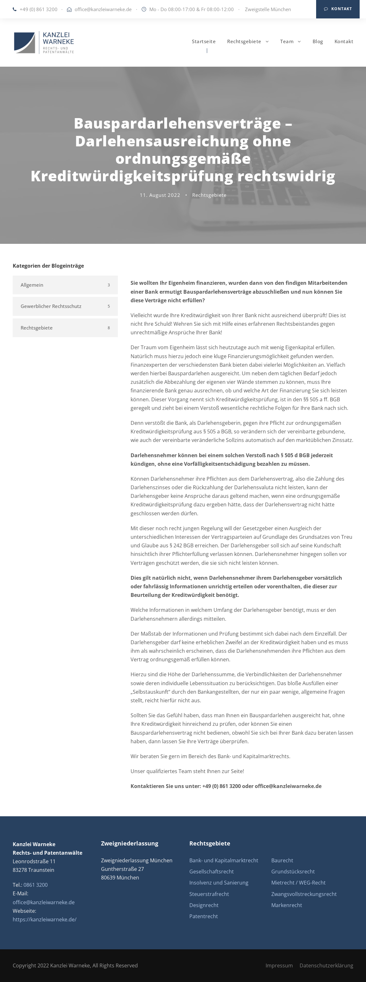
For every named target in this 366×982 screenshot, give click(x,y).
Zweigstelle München (268, 9)
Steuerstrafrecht (209, 894)
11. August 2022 (160, 195)
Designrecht (204, 905)
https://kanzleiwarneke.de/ (45, 919)
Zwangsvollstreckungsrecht (304, 894)
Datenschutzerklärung (326, 965)
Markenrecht (286, 905)
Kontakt (338, 8)
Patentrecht (203, 916)
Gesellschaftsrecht (211, 871)
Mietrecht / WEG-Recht (298, 882)
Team (287, 41)
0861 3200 (36, 884)
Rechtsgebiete (244, 41)
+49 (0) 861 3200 (39, 9)
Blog (318, 41)
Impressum (279, 965)
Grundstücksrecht (293, 871)
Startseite (204, 41)
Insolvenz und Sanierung (218, 882)
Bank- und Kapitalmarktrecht (223, 860)
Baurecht (282, 860)
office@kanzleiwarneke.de (103, 9)
